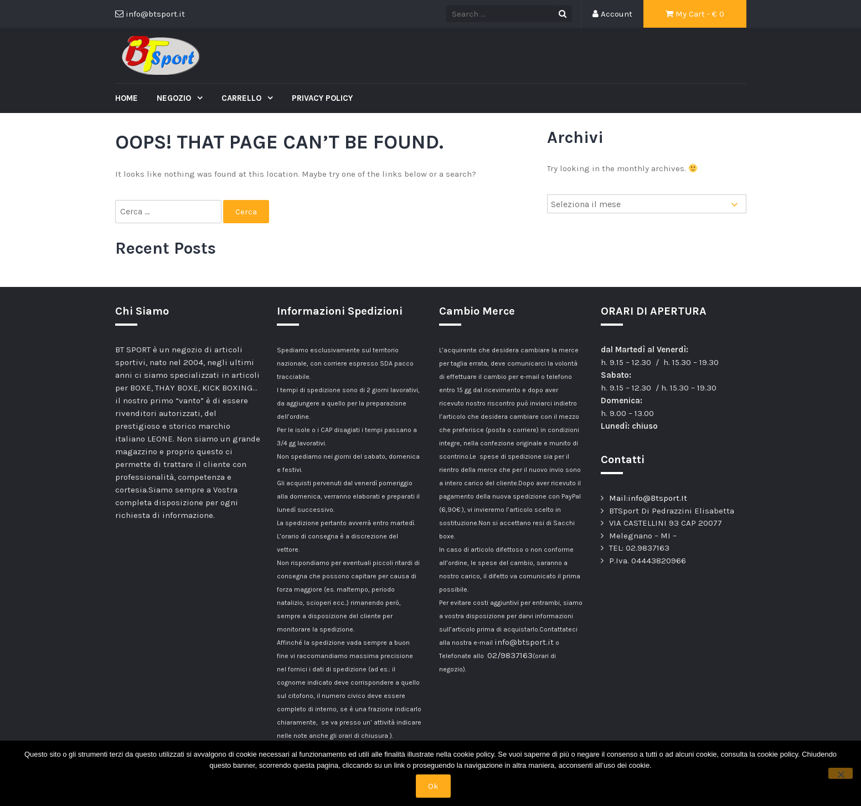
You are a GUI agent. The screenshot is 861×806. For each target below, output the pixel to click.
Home (126, 98)
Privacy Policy (322, 98)
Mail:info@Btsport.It (648, 498)
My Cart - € (695, 14)
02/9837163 (510, 655)
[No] (840, 773)
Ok (433, 786)
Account (612, 14)
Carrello (242, 98)
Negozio (175, 98)
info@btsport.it (524, 642)
